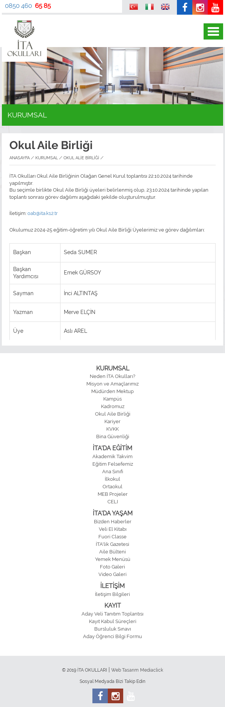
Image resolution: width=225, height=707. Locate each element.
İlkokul (112, 479)
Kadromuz (112, 406)
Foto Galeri (112, 567)
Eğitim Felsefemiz (112, 464)
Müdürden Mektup (112, 391)
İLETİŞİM (112, 586)
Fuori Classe (112, 536)
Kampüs (112, 399)
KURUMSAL (112, 368)
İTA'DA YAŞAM (113, 513)
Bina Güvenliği (112, 436)
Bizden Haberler (112, 521)
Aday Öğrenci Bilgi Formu (112, 636)
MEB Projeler (113, 494)
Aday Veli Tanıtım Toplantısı (112, 614)
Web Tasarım (125, 670)
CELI (112, 501)
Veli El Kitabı (113, 529)
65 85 (43, 5)
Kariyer (112, 421)
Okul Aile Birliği (112, 414)
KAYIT (112, 605)
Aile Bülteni (112, 552)
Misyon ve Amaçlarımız (112, 384)
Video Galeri (112, 574)
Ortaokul (112, 486)
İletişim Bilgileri (112, 594)
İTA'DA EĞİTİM (112, 448)
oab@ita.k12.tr (42, 213)
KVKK (112, 429)
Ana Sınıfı (112, 471)
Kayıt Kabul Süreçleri (112, 621)
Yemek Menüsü (112, 559)
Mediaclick (151, 670)
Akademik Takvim (112, 456)
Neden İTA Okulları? (112, 376)
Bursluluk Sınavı (112, 629)
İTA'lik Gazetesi (112, 544)
